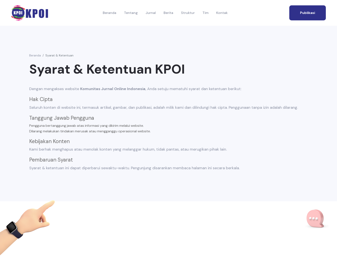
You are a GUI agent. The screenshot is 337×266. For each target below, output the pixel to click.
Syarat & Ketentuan (59, 55)
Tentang (131, 13)
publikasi (307, 13)
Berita (168, 13)
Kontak (222, 13)
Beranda (109, 13)
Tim (205, 13)
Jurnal (151, 13)
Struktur (188, 13)
